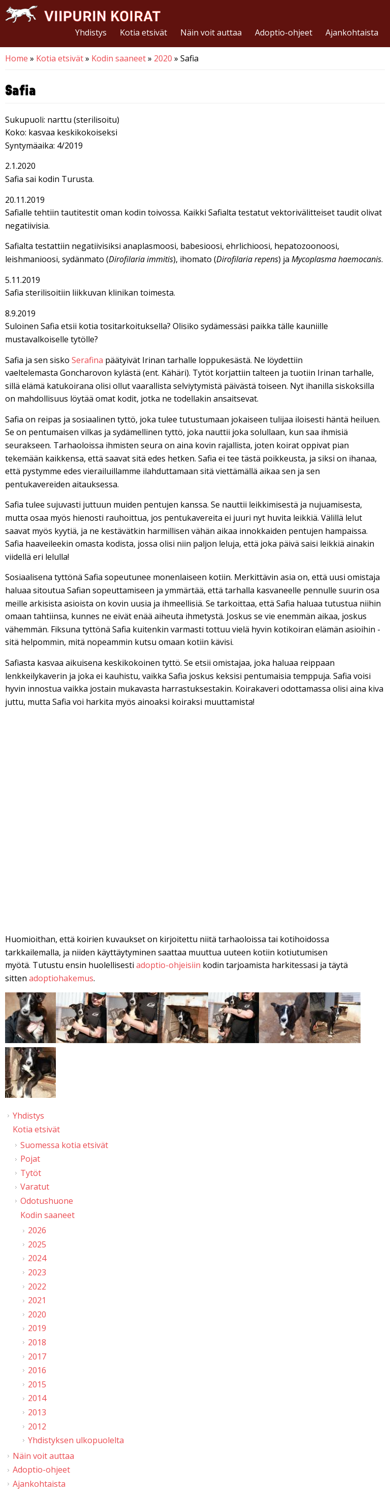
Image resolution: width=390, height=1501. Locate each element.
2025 (37, 1244)
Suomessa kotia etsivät (64, 1145)
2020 (163, 58)
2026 (37, 1230)
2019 (37, 1328)
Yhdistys (91, 32)
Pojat (30, 1158)
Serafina (87, 360)
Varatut (34, 1186)
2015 (37, 1384)
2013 (37, 1412)
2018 (37, 1342)
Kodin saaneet (118, 58)
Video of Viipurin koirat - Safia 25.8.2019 (195, 822)
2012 (37, 1426)
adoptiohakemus (61, 978)
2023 (37, 1272)
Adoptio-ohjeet (283, 32)
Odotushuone (46, 1200)
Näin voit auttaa (211, 32)
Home (16, 58)
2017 (37, 1356)
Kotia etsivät (143, 32)
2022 (37, 1286)
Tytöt (30, 1172)
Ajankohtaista (352, 32)
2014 (37, 1398)
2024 (37, 1258)
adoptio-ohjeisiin (168, 965)
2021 (37, 1300)
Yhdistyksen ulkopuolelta (76, 1440)
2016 (37, 1370)
